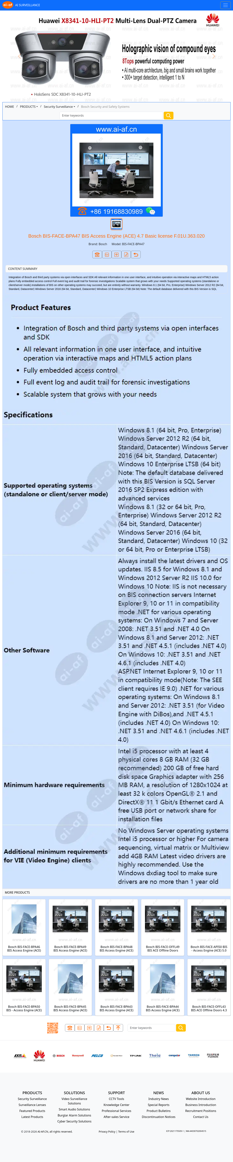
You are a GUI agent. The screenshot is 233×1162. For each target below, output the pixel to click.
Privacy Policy (107, 1131)
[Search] (111, 115)
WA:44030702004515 (196, 1131)
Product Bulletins (159, 1111)
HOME (9, 107)
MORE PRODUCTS (17, 892)
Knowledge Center (116, 1105)
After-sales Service (116, 1117)
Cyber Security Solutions (74, 1121)
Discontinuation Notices (158, 1117)
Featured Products (32, 1111)
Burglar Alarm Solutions (74, 1115)
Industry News (159, 1099)
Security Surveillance (58, 107)
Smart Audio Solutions (74, 1109)
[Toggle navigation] (225, 5)
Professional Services (116, 1111)
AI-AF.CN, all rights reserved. (55, 1131)
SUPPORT (116, 1092)
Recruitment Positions (200, 1111)
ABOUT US (200, 1092)
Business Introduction (200, 1105)
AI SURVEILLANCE (21, 5)
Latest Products (32, 1117)
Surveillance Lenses (32, 1105)
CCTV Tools (116, 1099)
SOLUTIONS (74, 1092)
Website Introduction (201, 1099)
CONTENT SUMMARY (22, 269)
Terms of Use (126, 1131)
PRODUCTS (28, 107)
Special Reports (158, 1105)
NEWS (158, 1092)
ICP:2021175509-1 (175, 1131)
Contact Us (200, 1117)
